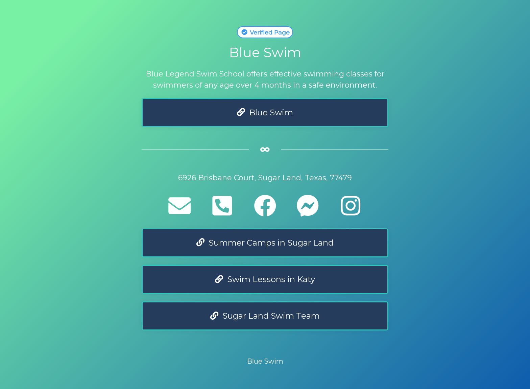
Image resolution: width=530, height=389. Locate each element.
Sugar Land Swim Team (265, 316)
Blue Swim (265, 112)
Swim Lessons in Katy (265, 279)
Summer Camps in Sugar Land (265, 243)
